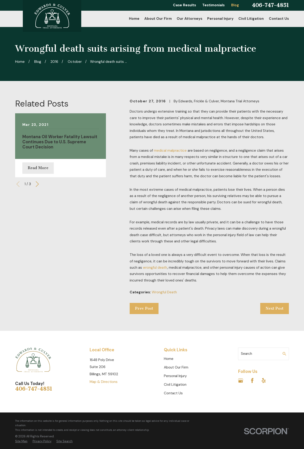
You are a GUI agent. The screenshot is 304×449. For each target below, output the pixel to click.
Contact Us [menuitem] (279, 18)
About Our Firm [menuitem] (158, 18)
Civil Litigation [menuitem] (251, 18)
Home (168, 358)
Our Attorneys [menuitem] (189, 18)
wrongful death (155, 267)
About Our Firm (176, 367)
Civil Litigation (175, 384)
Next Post (275, 308)
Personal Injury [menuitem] (220, 18)
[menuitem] (21, 441)
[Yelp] (263, 380)
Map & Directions (104, 381)
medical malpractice (170, 150)
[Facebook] (252, 380)
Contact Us (173, 393)
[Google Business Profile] (240, 380)
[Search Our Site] (284, 353)
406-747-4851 (270, 5)
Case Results (184, 5)
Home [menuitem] (134, 18)
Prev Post (144, 308)
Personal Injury (175, 376)
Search (246, 353)
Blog (235, 5)
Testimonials (213, 5)
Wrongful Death (164, 292)
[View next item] (37, 184)
